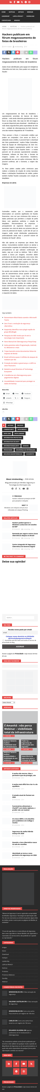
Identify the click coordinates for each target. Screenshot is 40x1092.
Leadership (5, 16)
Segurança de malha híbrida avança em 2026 (22, 832)
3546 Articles (29, 479)
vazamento (30, 454)
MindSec (17, 20)
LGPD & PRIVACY (18, 16)
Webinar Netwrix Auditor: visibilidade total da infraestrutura (10, 744)
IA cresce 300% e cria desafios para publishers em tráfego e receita (23, 821)
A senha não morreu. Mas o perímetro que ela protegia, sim (24, 774)
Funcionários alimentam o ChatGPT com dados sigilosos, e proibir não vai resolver (23, 808)
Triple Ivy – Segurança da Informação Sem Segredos (28, 744)
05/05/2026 (17, 799)
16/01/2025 (26, 763)
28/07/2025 (26, 749)
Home (4, 12)
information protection (13, 438)
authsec (10, 425)
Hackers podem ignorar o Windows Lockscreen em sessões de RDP (24, 525)
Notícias (12, 12)
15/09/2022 (17, 549)
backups (20, 425)
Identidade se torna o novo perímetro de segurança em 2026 (24, 854)
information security (11, 442)
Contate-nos (6, 20)
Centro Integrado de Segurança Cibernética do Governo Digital (23, 545)
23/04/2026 (17, 812)
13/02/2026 (8, 749)
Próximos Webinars (8, 975)
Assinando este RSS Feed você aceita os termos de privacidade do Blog (19, 641)
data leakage (19, 433)
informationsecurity (11, 446)
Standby (4, 978)
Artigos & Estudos (11, 769)
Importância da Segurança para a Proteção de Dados (29, 758)
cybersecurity (9, 429)
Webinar (30, 12)
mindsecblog (19, 47)
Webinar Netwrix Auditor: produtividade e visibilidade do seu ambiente (10, 756)
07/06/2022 (17, 538)
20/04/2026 (17, 857)
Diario (4, 951)
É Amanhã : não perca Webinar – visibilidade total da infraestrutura (18, 729)
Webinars (8, 707)
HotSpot (4, 958)
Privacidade (19, 654)
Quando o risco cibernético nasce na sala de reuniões (24, 843)
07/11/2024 (7, 47)
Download (30, 16)
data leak (7, 433)
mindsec (26, 446)
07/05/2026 (17, 778)
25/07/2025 (8, 763)
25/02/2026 (8, 736)
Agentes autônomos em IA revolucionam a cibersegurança (20, 1032)
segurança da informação (25, 450)
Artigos (21, 12)
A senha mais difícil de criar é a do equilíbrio (25, 785)
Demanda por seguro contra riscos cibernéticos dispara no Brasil (25, 535)
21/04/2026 (17, 836)
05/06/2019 (17, 529)
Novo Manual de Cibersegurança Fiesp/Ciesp (20, 342)
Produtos (5, 971)
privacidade (8, 450)
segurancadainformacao (13, 454)
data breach (22, 429)
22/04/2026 (17, 825)
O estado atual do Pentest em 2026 (23, 796)
